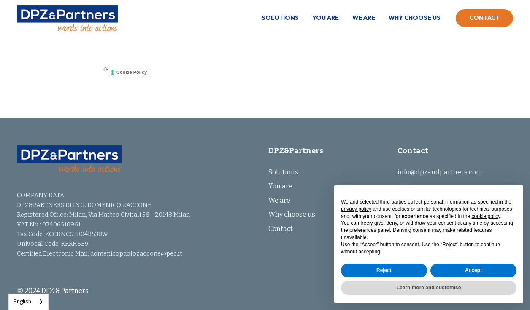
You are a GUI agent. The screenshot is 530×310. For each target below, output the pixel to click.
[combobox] (28, 302)
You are (325, 18)
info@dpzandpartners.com (440, 172)
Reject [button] (384, 270)
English (22, 301)
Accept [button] (473, 270)
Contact (484, 18)
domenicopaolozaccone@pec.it (136, 253)
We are (363, 18)
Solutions (280, 18)
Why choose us (415, 18)
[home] (67, 20)
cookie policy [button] (486, 216)
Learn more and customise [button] (429, 288)
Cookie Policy (131, 72)
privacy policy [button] (356, 209)
